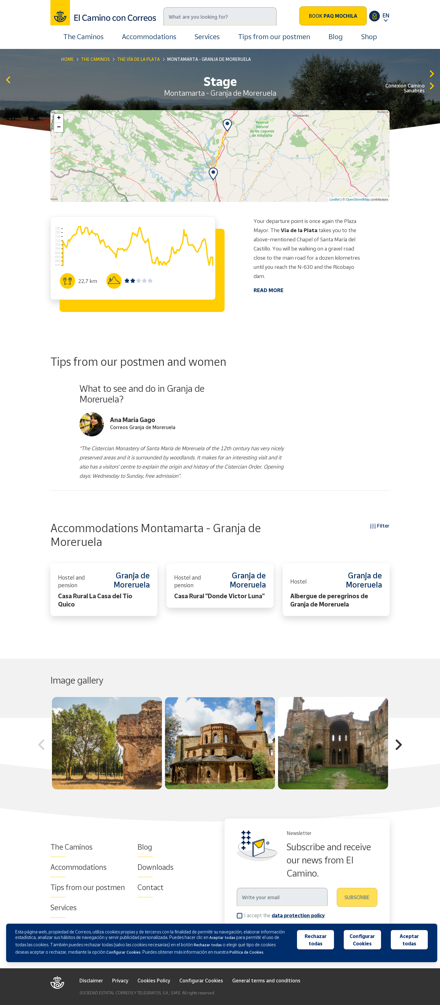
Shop (369, 36)
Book (333, 16)
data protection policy (298, 915)
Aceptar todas (409, 940)
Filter (380, 525)
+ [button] (59, 118)
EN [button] (386, 15)
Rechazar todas (316, 940)
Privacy (120, 980)
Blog (335, 36)
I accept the (284, 915)
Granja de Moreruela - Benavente (432, 74)
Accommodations (149, 36)
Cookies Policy (154, 980)
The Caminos (83, 36)
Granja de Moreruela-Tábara (432, 86)
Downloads (156, 867)
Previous (41, 746)
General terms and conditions (266, 980)
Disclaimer (91, 980)
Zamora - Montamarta (8, 80)
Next (399, 746)
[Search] (220, 16)
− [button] (59, 127)
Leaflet (335, 199)
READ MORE (269, 290)
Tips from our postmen (274, 36)
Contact (150, 887)
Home (67, 59)
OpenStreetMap (358, 199)
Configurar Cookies (201, 980)
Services (207, 36)
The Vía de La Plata (138, 59)
